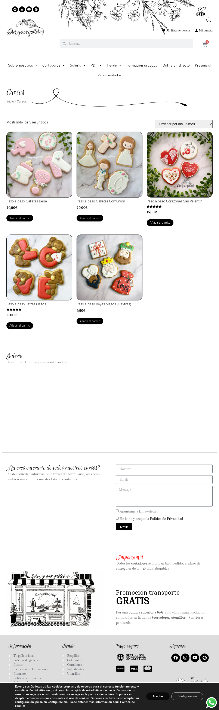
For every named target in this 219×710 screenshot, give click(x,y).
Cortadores (53, 65)
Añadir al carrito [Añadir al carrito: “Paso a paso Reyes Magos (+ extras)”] (90, 321)
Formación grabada (141, 65)
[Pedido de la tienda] (184, 124)
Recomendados (109, 74)
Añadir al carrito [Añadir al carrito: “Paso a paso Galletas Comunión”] (90, 218)
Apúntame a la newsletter (139, 511)
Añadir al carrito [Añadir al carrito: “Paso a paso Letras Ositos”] (19, 325)
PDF (96, 65)
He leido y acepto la (151, 518)
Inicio (10, 101)
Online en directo (176, 65)
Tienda (114, 65)
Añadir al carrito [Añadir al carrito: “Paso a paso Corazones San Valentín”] (160, 222)
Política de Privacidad (166, 518)
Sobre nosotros (22, 65)
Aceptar (156, 696)
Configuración (186, 696)
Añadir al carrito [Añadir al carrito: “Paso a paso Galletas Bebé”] (19, 218)
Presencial (203, 65)
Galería (78, 65)
